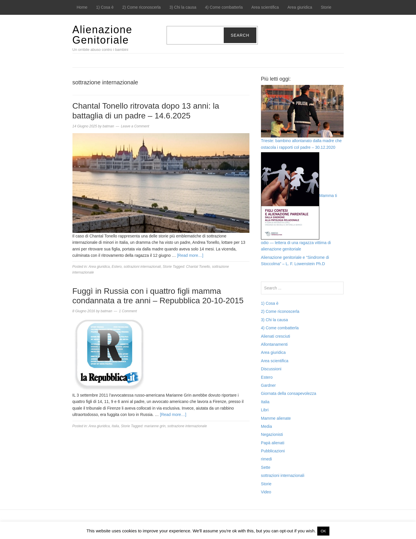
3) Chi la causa (182, 7)
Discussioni (271, 369)
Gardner (268, 385)
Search (240, 35)
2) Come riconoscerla (141, 7)
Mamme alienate (276, 418)
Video (266, 492)
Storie (326, 7)
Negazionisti (272, 434)
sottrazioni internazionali (142, 267)
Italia (115, 426)
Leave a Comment (135, 126)
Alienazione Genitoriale (102, 35)
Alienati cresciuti (275, 336)
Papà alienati (272, 443)
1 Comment (128, 311)
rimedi (266, 459)
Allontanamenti (274, 344)
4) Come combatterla (224, 7)
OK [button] (323, 531)
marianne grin (154, 426)
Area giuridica (300, 7)
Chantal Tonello (198, 267)
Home (82, 7)
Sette (266, 467)
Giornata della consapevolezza (288, 393)
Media (266, 426)
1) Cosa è (105, 7)
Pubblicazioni (273, 451)
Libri (264, 410)
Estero (117, 267)
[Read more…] (190, 255)
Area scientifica (265, 7)
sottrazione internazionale (187, 426)
